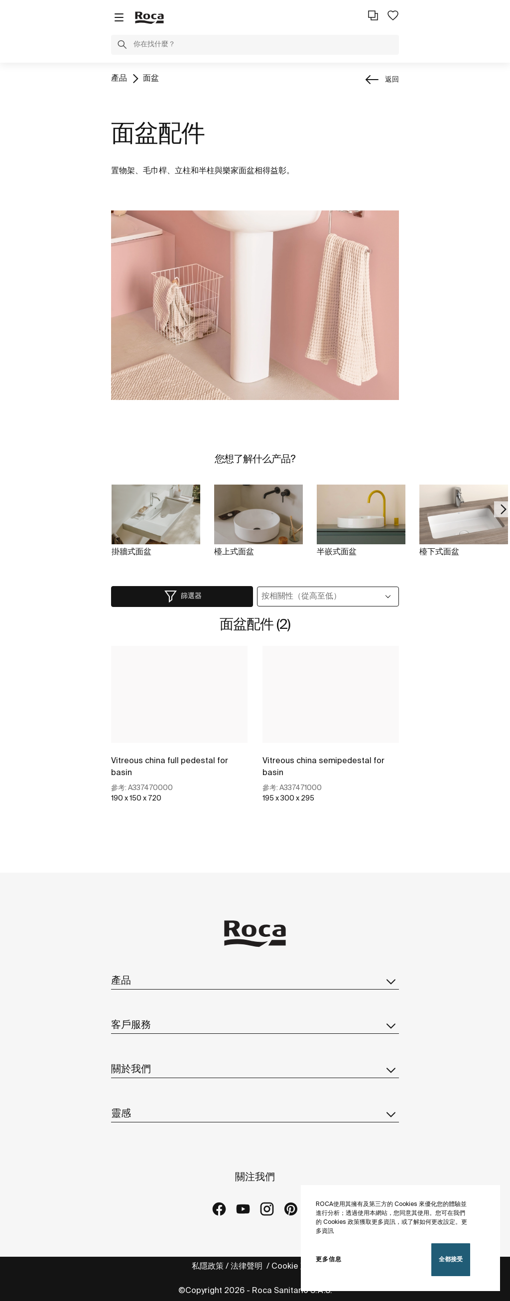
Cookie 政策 (294, 1266)
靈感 (255, 1114)
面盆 (151, 78)
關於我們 (255, 1070)
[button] (122, 46)
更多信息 (329, 1259)
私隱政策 (208, 1266)
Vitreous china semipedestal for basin (323, 767)
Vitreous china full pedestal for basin (169, 767)
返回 (392, 80)
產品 (119, 78)
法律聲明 (247, 1266)
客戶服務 (255, 1025)
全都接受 (451, 1259)
